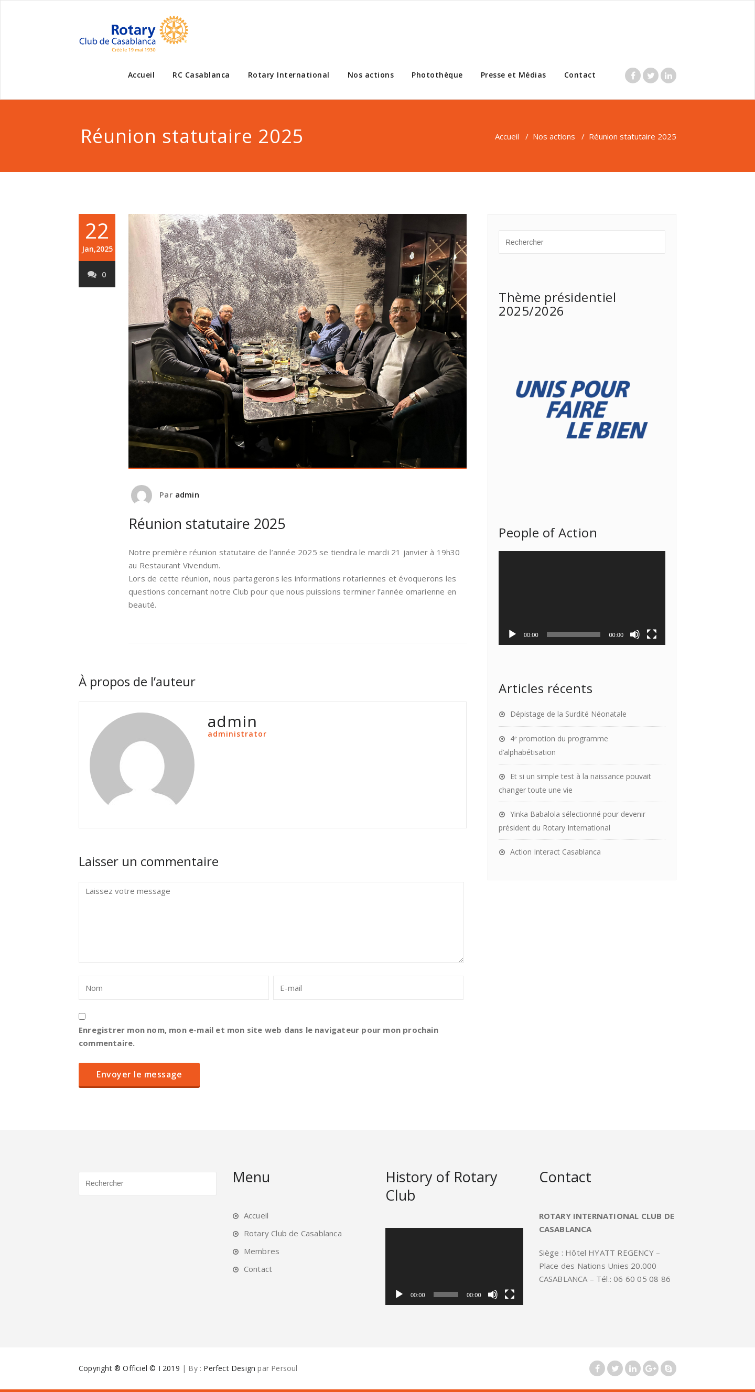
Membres (261, 1251)
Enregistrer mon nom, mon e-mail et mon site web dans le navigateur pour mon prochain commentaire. (258, 1036)
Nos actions (371, 75)
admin (187, 494)
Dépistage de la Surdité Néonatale (568, 714)
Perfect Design (229, 1368)
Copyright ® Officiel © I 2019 (129, 1368)
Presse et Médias (513, 75)
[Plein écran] (651, 634)
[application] (582, 598)
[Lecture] (512, 634)
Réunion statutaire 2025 (206, 523)
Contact (580, 75)
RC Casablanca (201, 75)
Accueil (141, 75)
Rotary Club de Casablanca (293, 1233)
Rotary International (289, 75)
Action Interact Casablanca (555, 852)
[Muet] (635, 634)
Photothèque (437, 75)
